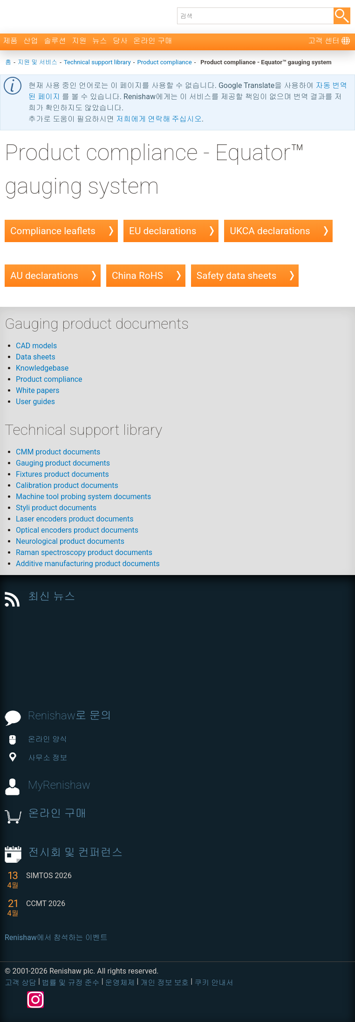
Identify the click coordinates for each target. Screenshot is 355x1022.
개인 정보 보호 (164, 982)
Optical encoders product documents (77, 530)
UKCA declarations (270, 231)
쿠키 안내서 (213, 982)
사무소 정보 (38, 757)
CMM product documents (58, 451)
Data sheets (35, 356)
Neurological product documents (70, 541)
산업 (30, 40)
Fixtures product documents (62, 474)
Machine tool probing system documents (83, 496)
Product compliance (49, 379)
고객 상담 (20, 982)
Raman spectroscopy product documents (84, 552)
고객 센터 (324, 40)
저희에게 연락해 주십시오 (159, 119)
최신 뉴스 (51, 596)
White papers (37, 390)
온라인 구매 (152, 40)
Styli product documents (56, 507)
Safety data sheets (237, 275)
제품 (10, 40)
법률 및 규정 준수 (71, 982)
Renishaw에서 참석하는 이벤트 (56, 937)
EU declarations (162, 231)
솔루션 (55, 40)
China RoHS (137, 275)
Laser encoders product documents (74, 518)
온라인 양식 (38, 739)
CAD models (36, 345)
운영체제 (120, 982)
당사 (120, 40)
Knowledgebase (42, 368)
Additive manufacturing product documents (88, 563)
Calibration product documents (67, 485)
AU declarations (44, 275)
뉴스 (99, 40)
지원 (79, 40)
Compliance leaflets (53, 231)
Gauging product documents (63, 463)
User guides (35, 401)
